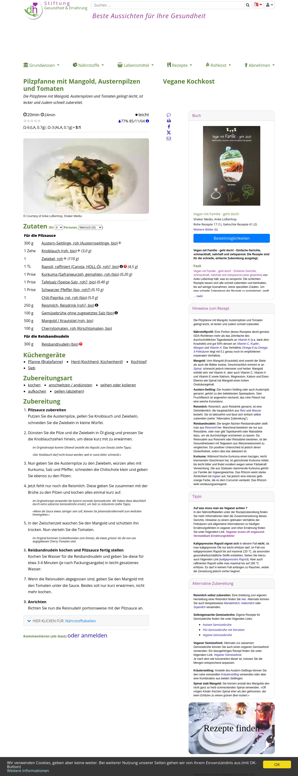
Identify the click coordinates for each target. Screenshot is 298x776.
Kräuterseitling (230, 674)
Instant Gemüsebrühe (217, 625)
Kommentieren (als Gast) (45, 636)
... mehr (198, 296)
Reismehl (211, 427)
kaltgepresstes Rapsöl (234, 559)
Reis (242, 410)
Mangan (198, 347)
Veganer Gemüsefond (227, 655)
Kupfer (255, 343)
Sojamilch (199, 607)
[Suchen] (167, 5)
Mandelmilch (232, 603)
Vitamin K (244, 339)
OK (277, 764)
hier (243, 599)
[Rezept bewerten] (32, 121)
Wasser (256, 410)
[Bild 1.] (81, 194)
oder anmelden (87, 635)
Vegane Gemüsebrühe (217, 635)
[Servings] (59, 227)
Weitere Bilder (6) (205, 229)
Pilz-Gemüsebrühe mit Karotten (223, 630)
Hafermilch (247, 603)
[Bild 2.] (91, 194)
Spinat (197, 368)
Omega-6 (248, 347)
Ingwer (216, 476)
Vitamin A (216, 347)
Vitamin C (243, 343)
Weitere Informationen (28, 770)
